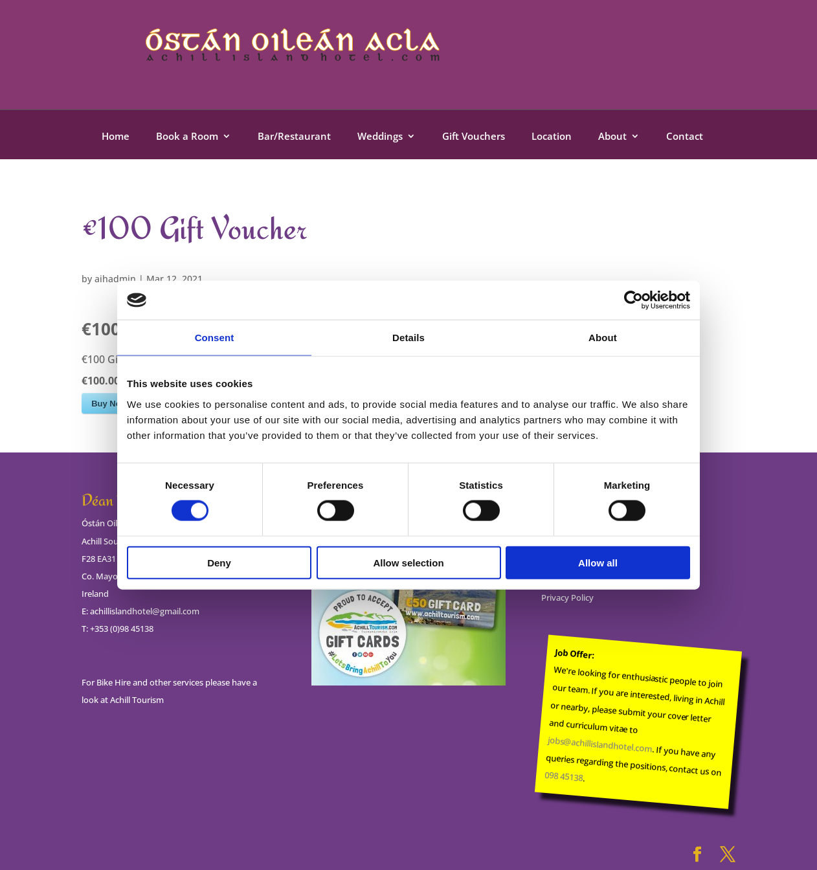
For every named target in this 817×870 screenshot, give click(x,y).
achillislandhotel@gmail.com (144, 611)
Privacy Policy (567, 597)
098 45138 (563, 776)
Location (552, 136)
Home (115, 136)
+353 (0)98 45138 (121, 628)
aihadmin (115, 279)
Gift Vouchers (473, 136)
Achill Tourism (137, 700)
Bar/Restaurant (294, 136)
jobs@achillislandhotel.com (600, 744)
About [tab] (602, 337)
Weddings (380, 136)
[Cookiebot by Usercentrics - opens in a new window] (633, 300)
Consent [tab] (214, 337)
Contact (684, 136)
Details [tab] (408, 337)
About (612, 136)
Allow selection (408, 562)
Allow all (598, 562)
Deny (219, 562)
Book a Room (187, 136)
